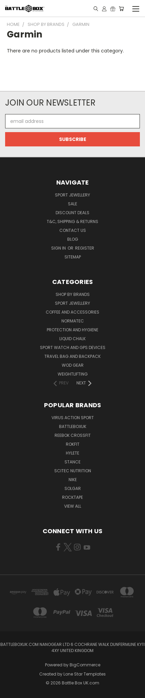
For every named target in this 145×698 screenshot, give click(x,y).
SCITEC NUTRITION (72, 471)
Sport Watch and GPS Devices (72, 347)
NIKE (73, 479)
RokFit (72, 444)
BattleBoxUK (72, 426)
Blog (72, 239)
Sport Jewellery (72, 195)
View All (72, 506)
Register (84, 248)
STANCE (72, 462)
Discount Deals (72, 213)
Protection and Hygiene (72, 330)
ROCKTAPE (72, 497)
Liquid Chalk (72, 339)
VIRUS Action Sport (73, 418)
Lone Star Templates (84, 674)
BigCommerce (85, 665)
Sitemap (72, 257)
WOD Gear (73, 365)
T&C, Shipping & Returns (72, 221)
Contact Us (72, 230)
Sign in (59, 248)
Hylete (72, 453)
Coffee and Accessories (72, 312)
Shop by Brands (73, 294)
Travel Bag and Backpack (72, 356)
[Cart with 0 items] (121, 8)
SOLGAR (72, 488)
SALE (72, 204)
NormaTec (72, 321)
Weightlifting (73, 374)
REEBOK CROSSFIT (73, 435)
